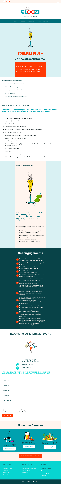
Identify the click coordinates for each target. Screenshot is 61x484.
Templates (31, 21)
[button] (9, 448)
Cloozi (37, 481)
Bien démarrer (26, 470)
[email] (30, 385)
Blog (39, 21)
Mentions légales (7, 468)
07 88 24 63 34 (46, 471)
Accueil (15, 21)
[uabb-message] (30, 403)
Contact (45, 21)
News (23, 475)
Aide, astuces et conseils (29, 468)
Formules (23, 21)
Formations (25, 472)
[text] (30, 380)
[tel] (30, 395)
